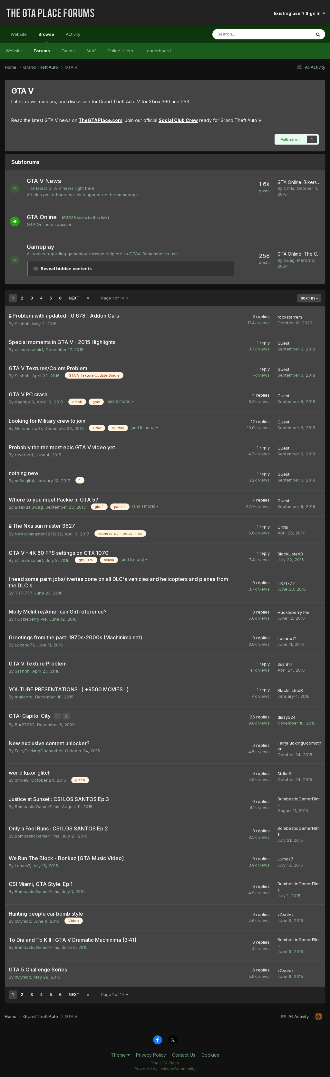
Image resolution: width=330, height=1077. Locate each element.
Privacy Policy (151, 1054)
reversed (24, 454)
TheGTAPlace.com (100, 120)
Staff (91, 50)
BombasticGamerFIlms (37, 805)
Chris (289, 188)
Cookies (210, 1054)
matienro (24, 696)
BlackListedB (290, 553)
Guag (289, 260)
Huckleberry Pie (31, 619)
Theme (120, 1054)
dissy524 (286, 716)
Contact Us (183, 1054)
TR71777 (23, 592)
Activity (73, 34)
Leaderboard (158, 50)
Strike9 (22, 779)
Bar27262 (24, 723)
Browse (46, 37)
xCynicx (23, 919)
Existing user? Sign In (299, 13)
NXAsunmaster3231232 (38, 533)
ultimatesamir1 (29, 349)
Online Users (120, 50)
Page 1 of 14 (114, 298)
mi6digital (24, 480)
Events (68, 50)
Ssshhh (22, 323)
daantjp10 (24, 401)
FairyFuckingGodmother (39, 749)
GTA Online (45, 217)
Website (19, 34)
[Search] (244, 34)
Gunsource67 (28, 428)
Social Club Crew (178, 120)
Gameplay (43, 246)
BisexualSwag (29, 507)
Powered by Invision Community (165, 1067)
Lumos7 (22, 864)
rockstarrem (289, 317)
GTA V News (47, 181)
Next (74, 298)
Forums (42, 50)
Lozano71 (24, 644)
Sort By (309, 298)
